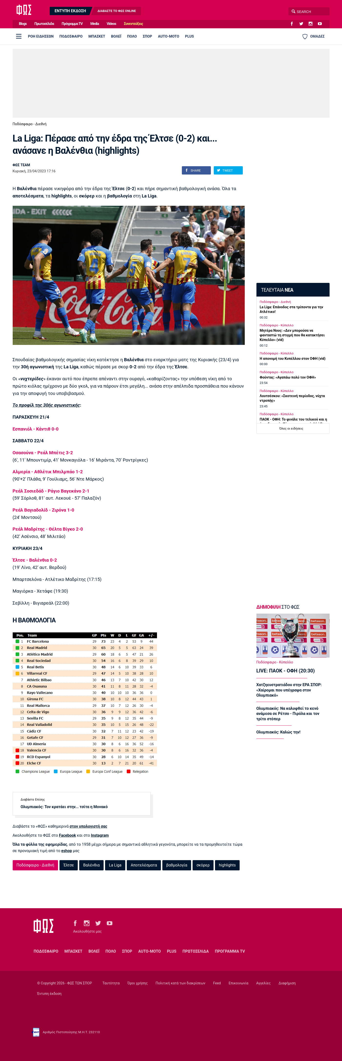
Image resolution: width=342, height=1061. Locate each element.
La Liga (115, 865)
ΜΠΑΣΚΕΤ (96, 36)
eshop (66, 850)
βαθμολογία (176, 865)
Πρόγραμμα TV (72, 24)
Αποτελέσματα (144, 865)
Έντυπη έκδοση (49, 994)
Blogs (23, 24)
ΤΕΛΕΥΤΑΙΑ (277, 290)
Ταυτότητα (110, 983)
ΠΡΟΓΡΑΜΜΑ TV (230, 951)
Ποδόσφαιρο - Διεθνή (30, 124)
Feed (217, 983)
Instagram (100, 835)
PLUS (189, 36)
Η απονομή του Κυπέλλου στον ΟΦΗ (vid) (292, 359)
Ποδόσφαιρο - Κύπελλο (276, 325)
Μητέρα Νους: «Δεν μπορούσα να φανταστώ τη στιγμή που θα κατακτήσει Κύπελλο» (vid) (292, 335)
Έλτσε (68, 865)
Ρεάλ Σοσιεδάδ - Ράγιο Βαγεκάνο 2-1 (51, 491)
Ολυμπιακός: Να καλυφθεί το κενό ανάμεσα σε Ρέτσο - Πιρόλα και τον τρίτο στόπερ (287, 713)
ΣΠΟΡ (147, 36)
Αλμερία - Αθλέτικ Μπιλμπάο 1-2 (48, 471)
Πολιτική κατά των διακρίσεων (180, 983)
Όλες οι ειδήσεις (291, 428)
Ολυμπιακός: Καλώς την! (278, 732)
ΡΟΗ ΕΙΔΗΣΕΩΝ (41, 36)
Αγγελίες (263, 983)
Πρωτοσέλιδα (44, 24)
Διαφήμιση (287, 983)
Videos (111, 24)
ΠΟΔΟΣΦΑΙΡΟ (71, 36)
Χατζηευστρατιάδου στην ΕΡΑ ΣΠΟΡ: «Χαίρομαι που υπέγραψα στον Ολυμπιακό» (289, 690)
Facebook (67, 835)
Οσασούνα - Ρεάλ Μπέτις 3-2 (43, 452)
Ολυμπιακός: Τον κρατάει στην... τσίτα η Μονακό (64, 806)
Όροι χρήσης (137, 983)
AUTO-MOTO (168, 36)
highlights (227, 865)
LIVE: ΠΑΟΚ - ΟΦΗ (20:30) (285, 671)
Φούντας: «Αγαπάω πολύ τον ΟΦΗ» (288, 377)
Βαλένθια (91, 865)
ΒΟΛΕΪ (116, 36)
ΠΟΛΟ (132, 36)
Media (94, 24)
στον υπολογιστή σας (88, 826)
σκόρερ (203, 865)
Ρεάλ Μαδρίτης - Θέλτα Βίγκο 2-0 (48, 529)
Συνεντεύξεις (133, 24)
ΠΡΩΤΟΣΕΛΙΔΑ (196, 951)
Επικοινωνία (238, 983)
